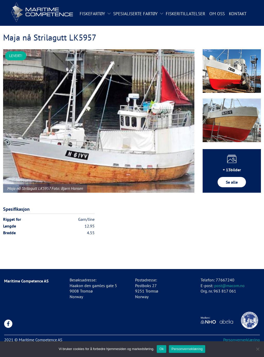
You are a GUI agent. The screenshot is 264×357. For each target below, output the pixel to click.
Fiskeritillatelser (185, 14)
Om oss (217, 14)
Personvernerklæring (241, 339)
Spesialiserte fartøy (135, 14)
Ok (161, 349)
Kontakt (237, 14)
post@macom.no (229, 285)
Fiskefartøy (92, 14)
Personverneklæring (187, 349)
